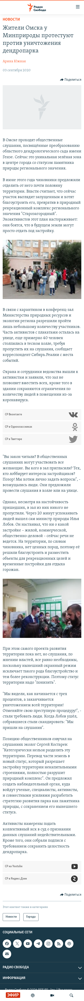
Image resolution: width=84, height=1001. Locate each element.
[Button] (71, 79)
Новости (11, 19)
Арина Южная (14, 61)
